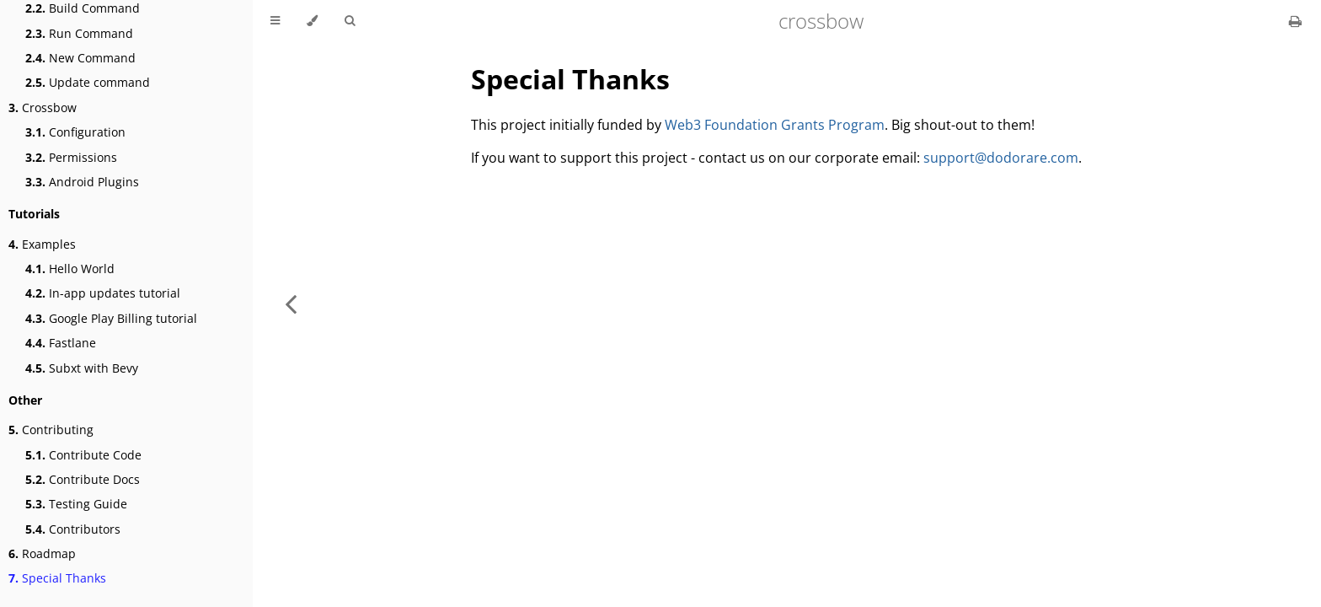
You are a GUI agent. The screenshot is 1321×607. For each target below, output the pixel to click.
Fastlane (60, 343)
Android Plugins (82, 182)
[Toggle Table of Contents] (275, 21)
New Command (80, 58)
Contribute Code (83, 455)
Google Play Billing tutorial (111, 318)
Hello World (70, 269)
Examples (42, 244)
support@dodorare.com (1000, 157)
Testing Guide (76, 504)
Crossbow (42, 107)
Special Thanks (57, 578)
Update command (87, 82)
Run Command (79, 33)
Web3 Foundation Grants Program (775, 124)
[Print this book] (1295, 21)
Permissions (71, 157)
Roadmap (42, 553)
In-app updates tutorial (102, 293)
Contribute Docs (82, 479)
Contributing (51, 430)
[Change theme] (312, 21)
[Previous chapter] (291, 303)
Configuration (75, 132)
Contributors (72, 529)
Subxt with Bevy (81, 368)
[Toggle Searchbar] (349, 21)
